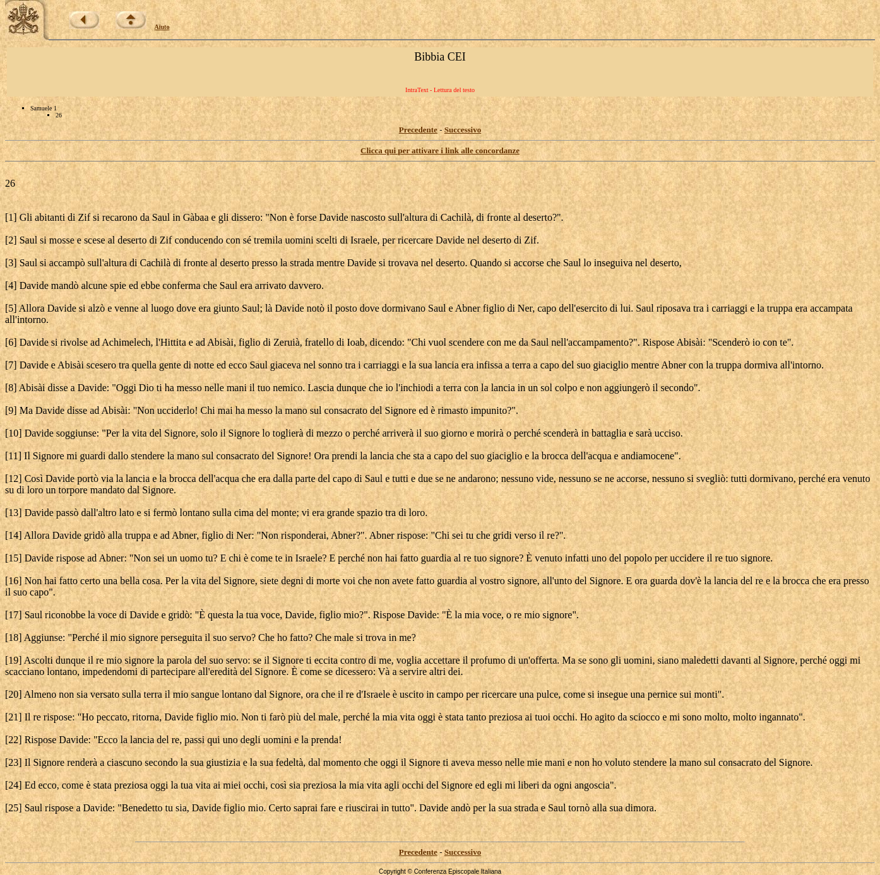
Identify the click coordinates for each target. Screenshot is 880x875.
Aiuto (162, 26)
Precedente (418, 129)
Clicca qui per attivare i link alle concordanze (440, 150)
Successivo (463, 129)
